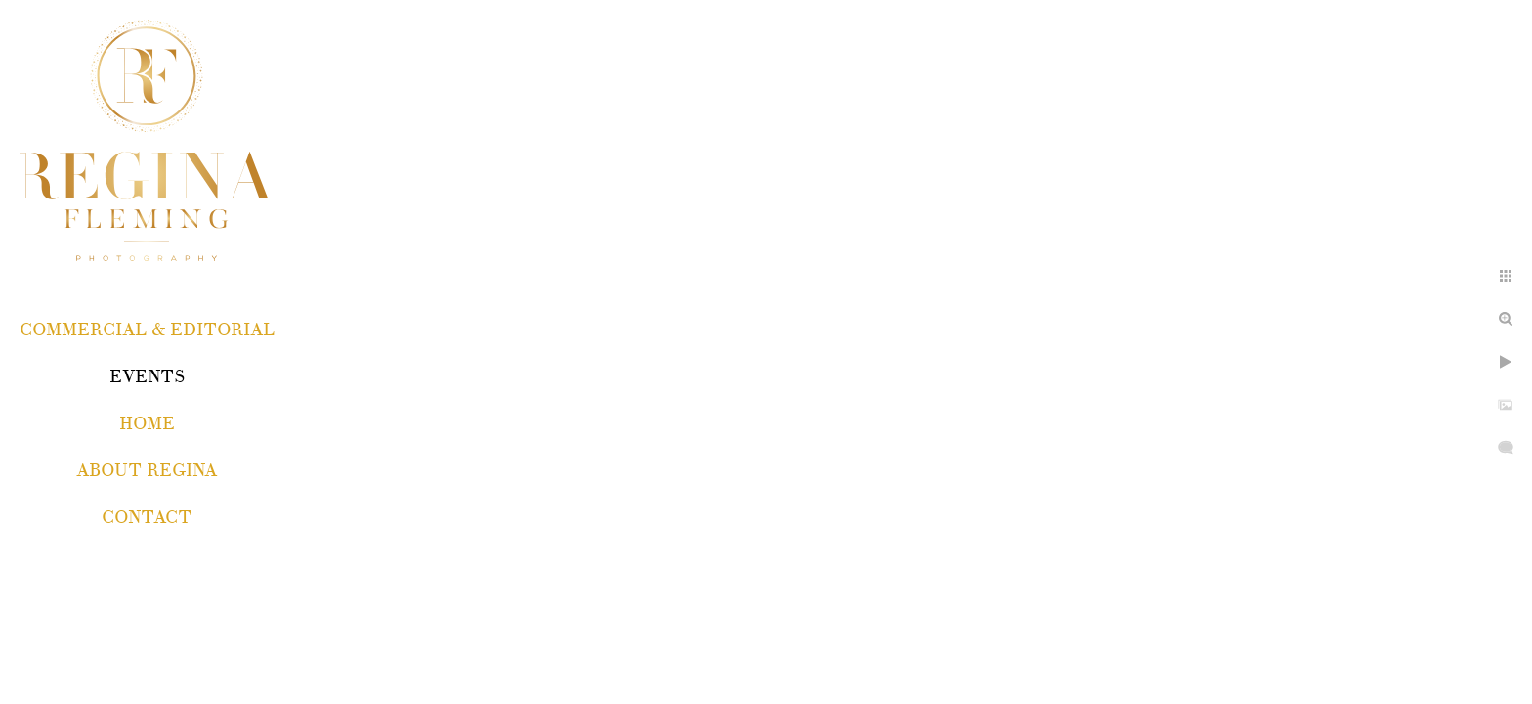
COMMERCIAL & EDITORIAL (147, 330)
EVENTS (147, 377)
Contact (147, 517)
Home (147, 424)
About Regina (146, 471)
